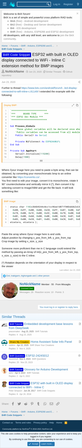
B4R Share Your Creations (42, 345)
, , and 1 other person (27, 276)
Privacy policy (40, 422)
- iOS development (23, 28)
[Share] (79, 82)
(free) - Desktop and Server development (36, 24)
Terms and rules (23, 422)
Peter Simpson (15, 391)
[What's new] (78, 4)
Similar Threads (53, 71)
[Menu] (5, 4)
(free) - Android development (29, 21)
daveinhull (13, 359)
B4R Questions (39, 359)
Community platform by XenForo (27, 429)
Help (51, 422)
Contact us (7, 422)
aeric (11, 373)
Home (59, 422)
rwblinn (12, 345)
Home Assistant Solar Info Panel (51, 341)
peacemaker (14, 331)
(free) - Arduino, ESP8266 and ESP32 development (42, 31)
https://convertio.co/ (28, 177)
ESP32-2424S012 (37, 355)
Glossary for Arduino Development (46, 369)
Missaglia (66, 284)
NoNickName (14, 71)
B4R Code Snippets (46, 391)
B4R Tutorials (41, 331)
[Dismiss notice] (77, 14)
